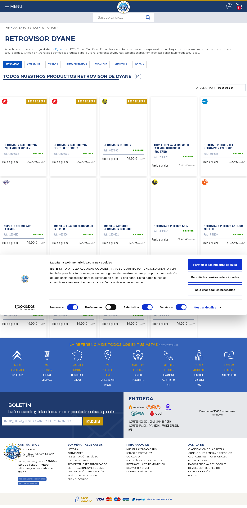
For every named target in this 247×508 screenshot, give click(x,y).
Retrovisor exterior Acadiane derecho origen (120, 341)
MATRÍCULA (151, 65)
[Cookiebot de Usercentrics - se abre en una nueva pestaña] (25, 500)
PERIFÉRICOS (30, 27)
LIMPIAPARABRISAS (94, 65)
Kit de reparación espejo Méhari (170, 341)
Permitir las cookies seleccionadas (215, 470)
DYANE (17, 27)
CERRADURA (41, 65)
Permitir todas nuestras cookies (215, 457)
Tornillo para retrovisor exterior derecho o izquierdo (171, 151)
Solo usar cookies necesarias (215, 482)
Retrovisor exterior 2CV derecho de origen (70, 149)
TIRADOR (66, 65)
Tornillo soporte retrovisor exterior (118, 245)
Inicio (8, 27)
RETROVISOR (48, 27)
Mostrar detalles (205, 500)
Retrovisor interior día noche (20, 341)
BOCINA (173, 65)
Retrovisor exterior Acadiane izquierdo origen (71, 341)
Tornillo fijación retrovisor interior (73, 245)
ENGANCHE (125, 65)
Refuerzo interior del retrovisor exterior (218, 149)
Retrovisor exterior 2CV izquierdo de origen (20, 149)
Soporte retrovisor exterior (17, 245)
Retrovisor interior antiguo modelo (223, 245)
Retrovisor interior (117, 147)
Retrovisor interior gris (171, 243)
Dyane (59, 49)
